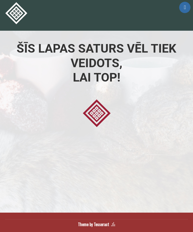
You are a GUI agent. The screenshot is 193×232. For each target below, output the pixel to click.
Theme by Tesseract (93, 224)
